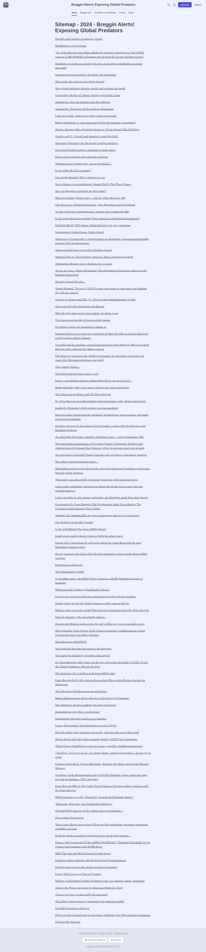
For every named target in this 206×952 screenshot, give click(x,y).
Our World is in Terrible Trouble (74, 522)
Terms (109, 933)
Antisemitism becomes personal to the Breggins (83, 649)
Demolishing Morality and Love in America (80, 719)
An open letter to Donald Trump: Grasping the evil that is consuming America (101, 455)
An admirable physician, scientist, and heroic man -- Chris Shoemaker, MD (99, 437)
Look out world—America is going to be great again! (85, 116)
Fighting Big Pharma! (67, 922)
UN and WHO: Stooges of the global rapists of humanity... (89, 811)
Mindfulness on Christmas (70, 46)
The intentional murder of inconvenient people (82, 320)
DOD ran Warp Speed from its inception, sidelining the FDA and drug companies (103, 915)
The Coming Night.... (67, 367)
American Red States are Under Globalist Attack (83, 250)
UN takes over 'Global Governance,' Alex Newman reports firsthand (95, 205)
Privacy (102, 933)
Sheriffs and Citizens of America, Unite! (78, 39)
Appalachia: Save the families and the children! (82, 102)
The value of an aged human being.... (76, 462)
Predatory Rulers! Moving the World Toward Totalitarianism (90, 860)
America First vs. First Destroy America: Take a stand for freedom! (94, 257)
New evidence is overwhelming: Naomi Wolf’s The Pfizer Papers (93, 184)
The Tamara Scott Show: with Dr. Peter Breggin (83, 394)
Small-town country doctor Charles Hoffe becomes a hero (89, 536)
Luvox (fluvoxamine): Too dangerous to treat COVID (85, 726)
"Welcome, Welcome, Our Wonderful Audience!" (84, 804)
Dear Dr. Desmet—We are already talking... (80, 617)
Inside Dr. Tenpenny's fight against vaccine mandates (86, 408)
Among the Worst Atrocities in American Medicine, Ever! (89, 888)
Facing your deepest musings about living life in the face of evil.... (93, 381)
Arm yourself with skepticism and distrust (79, 306)
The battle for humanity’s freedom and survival (82, 656)
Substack (90, 946)
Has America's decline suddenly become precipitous (85, 705)
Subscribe (185, 4)
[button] (74, 12)
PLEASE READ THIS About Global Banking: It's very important (93, 225)
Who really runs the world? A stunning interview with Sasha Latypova (96, 480)
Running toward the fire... (70, 282)
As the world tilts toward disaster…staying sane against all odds (92, 212)
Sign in (198, 4)
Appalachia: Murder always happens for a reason (83, 264)
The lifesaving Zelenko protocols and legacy (81, 691)
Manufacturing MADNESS (71, 642)
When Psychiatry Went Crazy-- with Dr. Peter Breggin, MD (90, 198)
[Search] (168, 4)
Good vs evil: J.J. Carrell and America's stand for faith (86, 136)
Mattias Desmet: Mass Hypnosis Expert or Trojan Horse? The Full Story (97, 130)
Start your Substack (95, 939)
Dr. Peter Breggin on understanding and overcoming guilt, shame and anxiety (100, 401)
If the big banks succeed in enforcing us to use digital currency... (93, 836)
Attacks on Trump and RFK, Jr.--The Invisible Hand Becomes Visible (95, 300)
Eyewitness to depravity (69, 565)
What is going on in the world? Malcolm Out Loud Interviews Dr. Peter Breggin (102, 610)
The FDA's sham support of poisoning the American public (89, 901)
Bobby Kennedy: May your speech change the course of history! (92, 388)
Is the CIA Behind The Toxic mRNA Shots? (80, 529)
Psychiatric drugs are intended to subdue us (80, 327)
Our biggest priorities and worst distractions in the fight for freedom (95, 597)
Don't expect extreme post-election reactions (81, 157)
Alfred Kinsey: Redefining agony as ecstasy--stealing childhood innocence (99, 746)
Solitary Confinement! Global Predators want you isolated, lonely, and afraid (100, 881)
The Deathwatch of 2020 (69, 572)
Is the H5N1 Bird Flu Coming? (73, 171)
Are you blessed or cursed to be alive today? (80, 191)
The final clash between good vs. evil (76, 374)
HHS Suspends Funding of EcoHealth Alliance (82, 590)
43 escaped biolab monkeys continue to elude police (85, 150)
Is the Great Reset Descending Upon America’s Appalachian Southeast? (97, 218)
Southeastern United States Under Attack (79, 232)
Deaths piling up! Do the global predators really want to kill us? (92, 603)
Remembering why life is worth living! (77, 712)
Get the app (115, 940)
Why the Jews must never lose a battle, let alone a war (86, 313)
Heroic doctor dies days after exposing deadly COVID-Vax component (96, 739)
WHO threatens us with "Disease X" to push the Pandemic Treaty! (94, 797)
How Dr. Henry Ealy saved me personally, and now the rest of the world (97, 732)
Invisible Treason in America (72, 908)
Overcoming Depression (69, 818)
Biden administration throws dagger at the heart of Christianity (92, 698)
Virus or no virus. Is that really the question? (81, 895)
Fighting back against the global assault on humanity (86, 867)
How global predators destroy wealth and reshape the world (90, 88)
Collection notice (121, 933)
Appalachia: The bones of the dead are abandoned (84, 109)
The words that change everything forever (80, 82)
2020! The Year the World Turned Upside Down (83, 854)
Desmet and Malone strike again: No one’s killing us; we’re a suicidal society (100, 624)
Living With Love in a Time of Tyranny (78, 874)
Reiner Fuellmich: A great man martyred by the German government (95, 123)
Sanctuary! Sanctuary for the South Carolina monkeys (86, 143)
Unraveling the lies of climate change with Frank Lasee (87, 95)
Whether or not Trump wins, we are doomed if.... (83, 164)
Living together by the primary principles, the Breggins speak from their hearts (101, 498)
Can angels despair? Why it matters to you (80, 177)
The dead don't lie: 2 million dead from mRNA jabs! (85, 673)
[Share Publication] (174, 4)
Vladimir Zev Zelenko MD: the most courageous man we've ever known (97, 515)
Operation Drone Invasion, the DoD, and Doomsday (85, 75)
